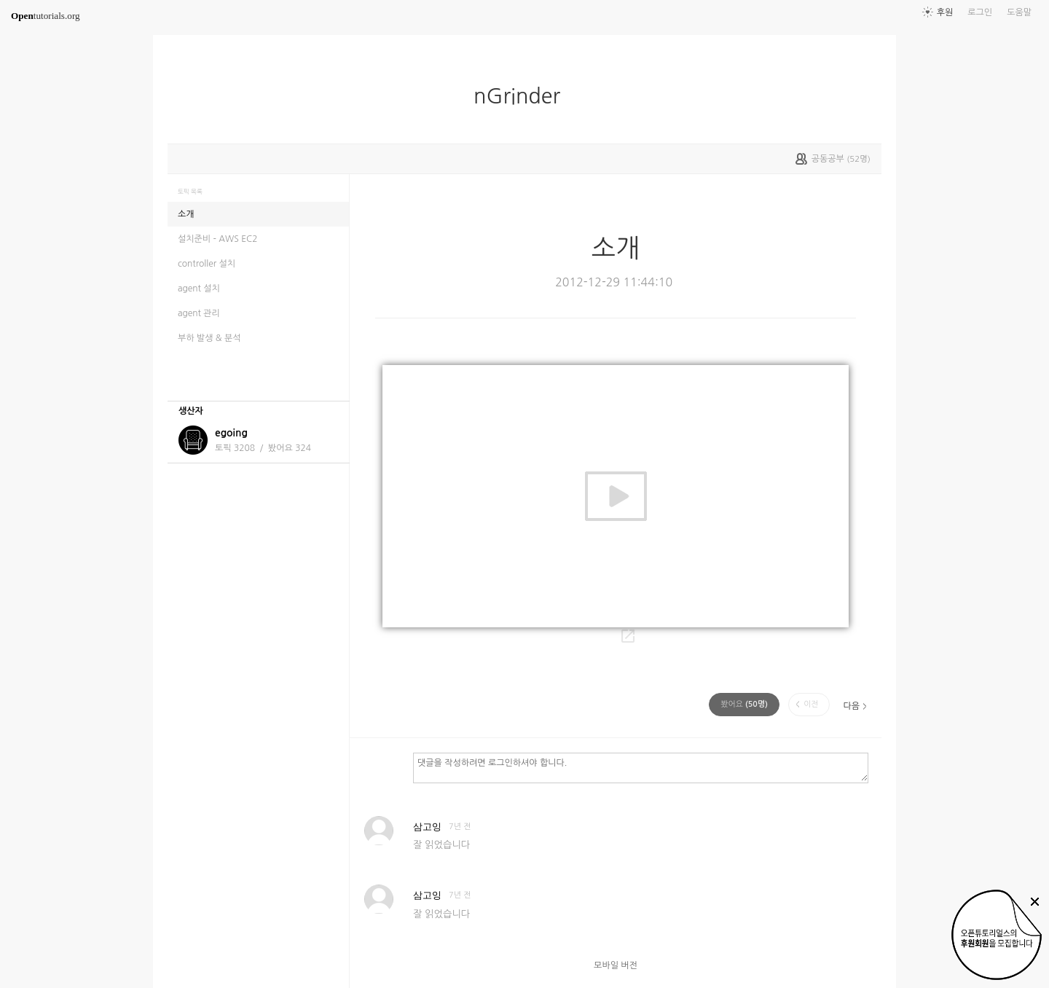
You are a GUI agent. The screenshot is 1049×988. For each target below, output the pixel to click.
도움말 (1019, 12)
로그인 (979, 12)
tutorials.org (45, 15)
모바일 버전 (615, 965)
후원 (945, 12)
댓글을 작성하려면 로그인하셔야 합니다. (641, 767)
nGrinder (523, 96)
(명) (744, 704)
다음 (851, 706)
